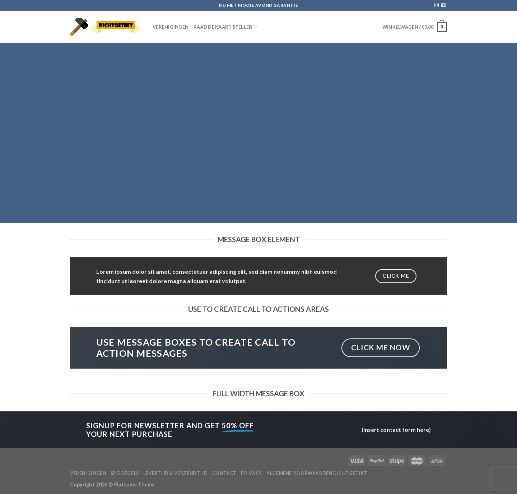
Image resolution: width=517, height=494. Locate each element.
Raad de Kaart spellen (225, 26)
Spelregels (125, 473)
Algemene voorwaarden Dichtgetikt (317, 473)
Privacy (251, 473)
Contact (224, 473)
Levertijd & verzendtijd (175, 473)
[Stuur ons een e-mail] (443, 5)
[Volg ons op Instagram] (436, 5)
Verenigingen (170, 27)
